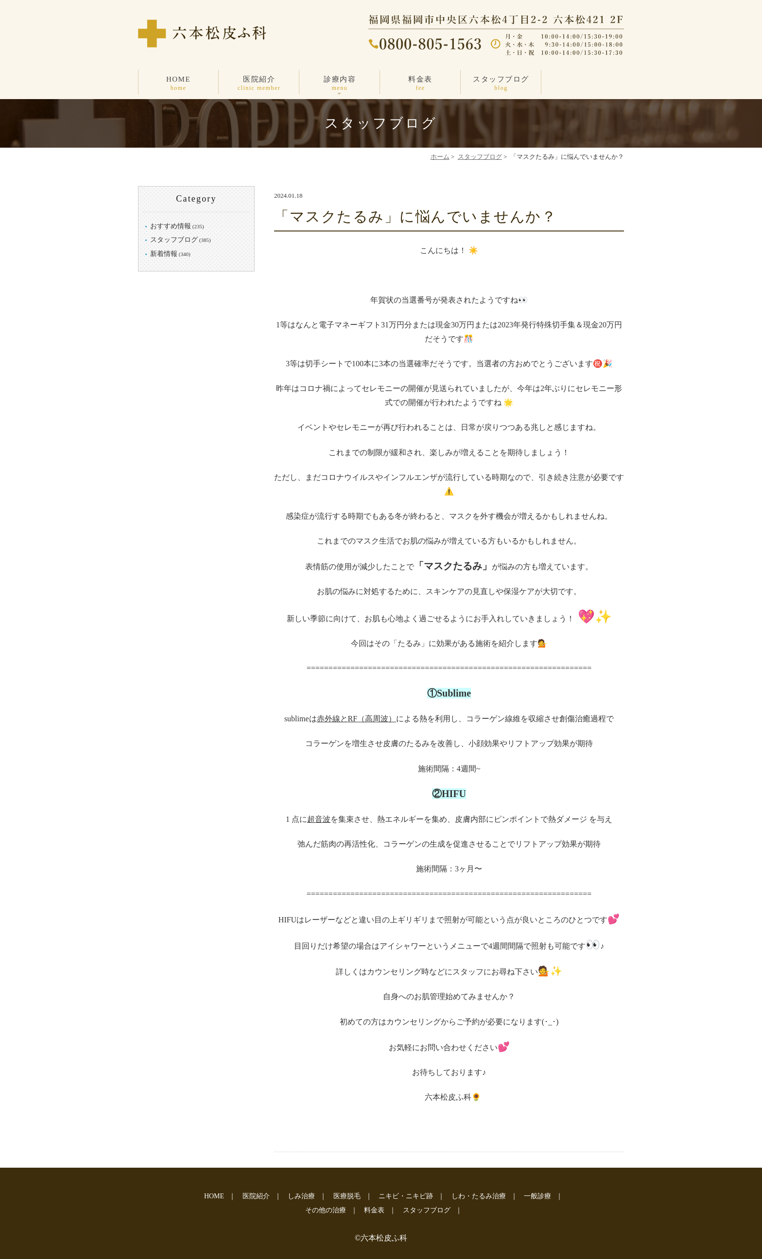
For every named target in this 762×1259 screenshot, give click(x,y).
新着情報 (163, 253)
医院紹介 (259, 83)
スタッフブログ (501, 83)
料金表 (420, 83)
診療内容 (339, 83)
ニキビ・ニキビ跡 (406, 1196)
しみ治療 (301, 1196)
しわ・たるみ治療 (478, 1196)
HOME (178, 83)
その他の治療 (325, 1210)
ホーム (440, 156)
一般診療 (537, 1196)
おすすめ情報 (170, 226)
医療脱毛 (347, 1196)
